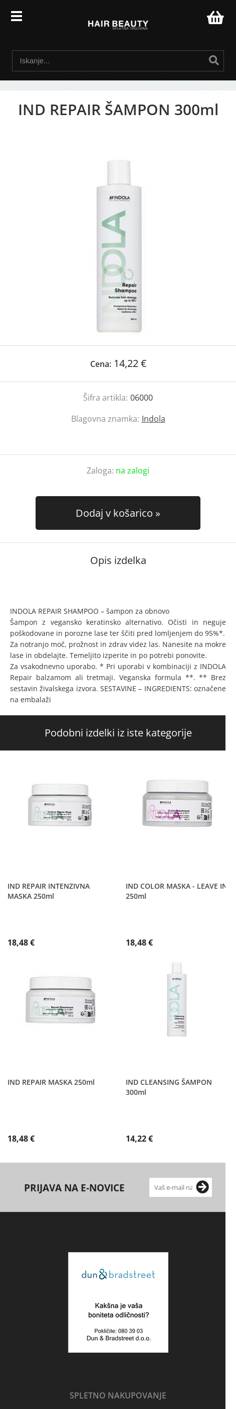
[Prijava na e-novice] (202, 1187)
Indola (153, 418)
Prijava (194, 20)
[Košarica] (214, 17)
